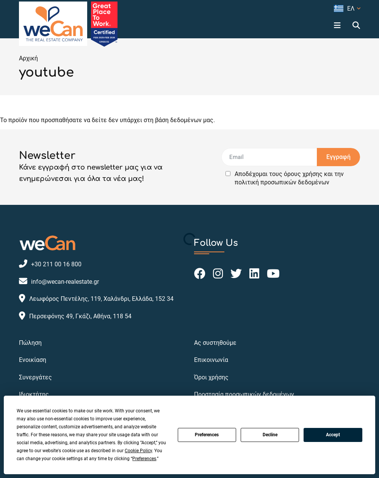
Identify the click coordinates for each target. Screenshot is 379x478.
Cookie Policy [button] (138, 450)
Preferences (207, 434)
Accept (333, 434)
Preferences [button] (144, 458)
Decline (270, 434)
